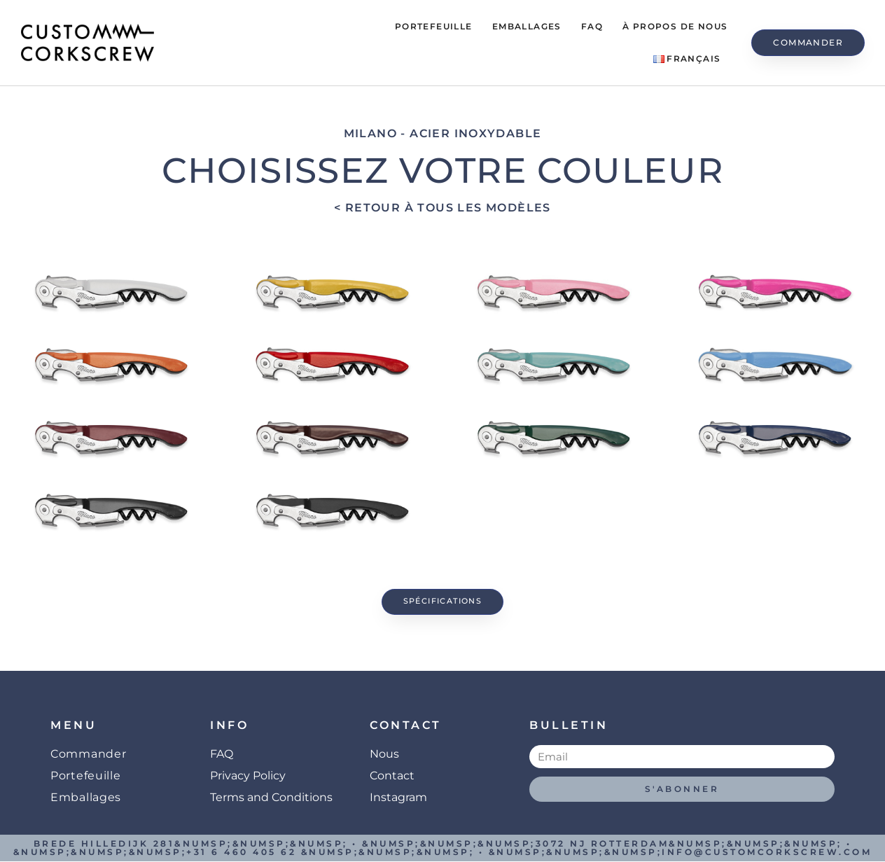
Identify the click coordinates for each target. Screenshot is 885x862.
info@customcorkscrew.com (767, 852)
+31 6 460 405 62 (241, 852)
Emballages (527, 26)
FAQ (592, 26)
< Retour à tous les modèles (442, 207)
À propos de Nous (674, 26)
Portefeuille (434, 26)
